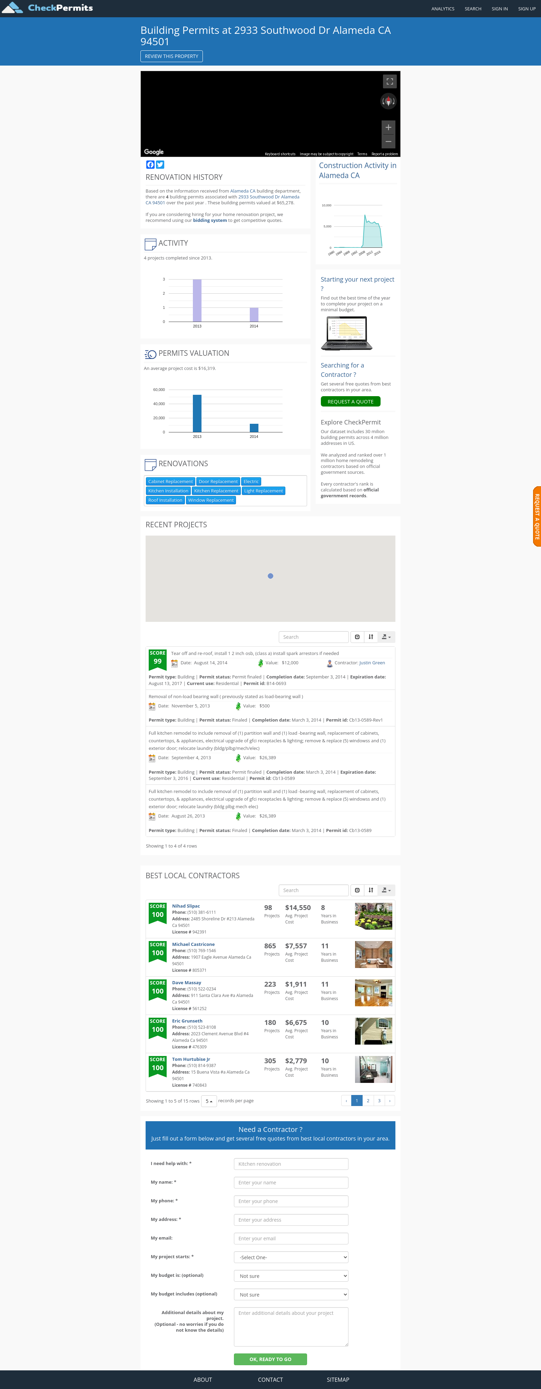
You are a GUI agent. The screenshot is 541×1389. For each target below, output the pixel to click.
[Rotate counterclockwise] (382, 101)
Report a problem (385, 154)
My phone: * (164, 1200)
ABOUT (203, 1379)
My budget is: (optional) (177, 1275)
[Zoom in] (388, 127)
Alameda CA (242, 191)
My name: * (163, 1182)
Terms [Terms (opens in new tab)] (362, 154)
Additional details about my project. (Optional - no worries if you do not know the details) (189, 1321)
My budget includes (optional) (184, 1294)
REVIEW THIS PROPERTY (171, 56)
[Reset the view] (388, 101)
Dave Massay (186, 982)
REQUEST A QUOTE (351, 401)
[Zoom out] (388, 141)
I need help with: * (171, 1163)
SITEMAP (338, 1379)
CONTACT (270, 1379)
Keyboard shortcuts (280, 154)
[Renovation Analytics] (347, 333)
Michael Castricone (193, 944)
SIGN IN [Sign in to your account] (500, 9)
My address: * (166, 1219)
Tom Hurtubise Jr (191, 1059)
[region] (270, 114)
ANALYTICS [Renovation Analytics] (443, 9)
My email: (162, 1238)
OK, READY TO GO (270, 1359)
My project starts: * (172, 1256)
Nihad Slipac (186, 906)
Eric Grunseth (187, 1021)
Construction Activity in (358, 170)
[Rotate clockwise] (394, 101)
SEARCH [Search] (473, 9)
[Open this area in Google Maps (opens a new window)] (153, 152)
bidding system (210, 220)
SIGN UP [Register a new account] (527, 9)
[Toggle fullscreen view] (390, 81)
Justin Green (372, 662)
